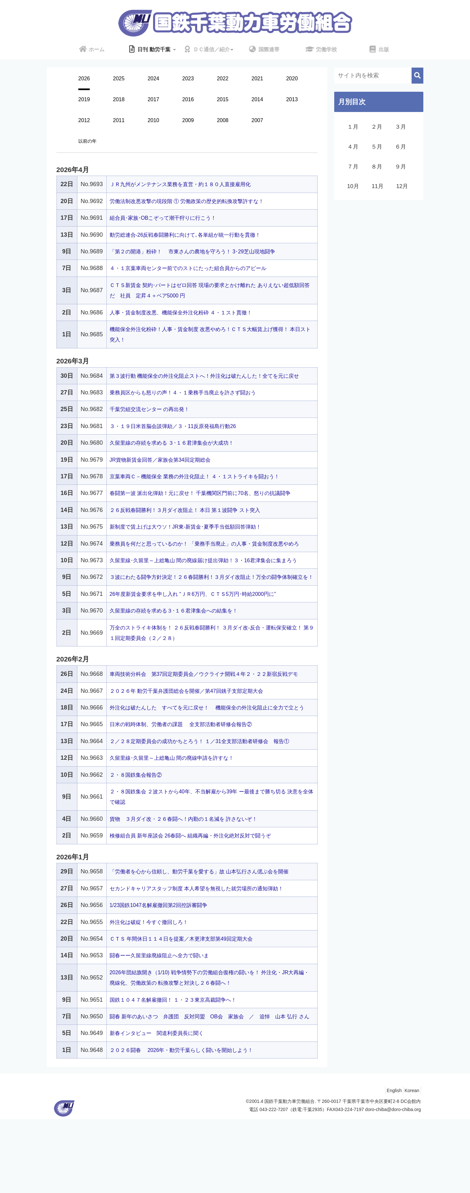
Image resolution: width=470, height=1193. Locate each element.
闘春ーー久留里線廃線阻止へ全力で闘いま (165, 1019)
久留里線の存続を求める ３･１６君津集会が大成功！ (179, 453)
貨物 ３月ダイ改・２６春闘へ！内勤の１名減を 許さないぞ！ (193, 882)
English (388, 1164)
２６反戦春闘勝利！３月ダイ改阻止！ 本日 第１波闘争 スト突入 (194, 520)
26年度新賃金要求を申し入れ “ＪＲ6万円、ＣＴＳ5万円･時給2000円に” (203, 636)
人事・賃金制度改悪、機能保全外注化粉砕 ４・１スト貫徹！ (190, 312)
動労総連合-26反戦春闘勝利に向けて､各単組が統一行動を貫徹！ (195, 234)
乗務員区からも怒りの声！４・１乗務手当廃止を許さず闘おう (192, 403)
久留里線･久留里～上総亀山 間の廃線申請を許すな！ (179, 821)
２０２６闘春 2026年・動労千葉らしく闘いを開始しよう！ (190, 1124)
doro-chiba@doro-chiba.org (393, 1183)
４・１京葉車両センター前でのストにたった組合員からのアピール (198, 268)
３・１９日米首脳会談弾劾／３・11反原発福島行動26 (181, 436)
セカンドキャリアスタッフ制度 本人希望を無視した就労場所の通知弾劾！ (207, 951)
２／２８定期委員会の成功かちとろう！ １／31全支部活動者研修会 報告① (211, 804)
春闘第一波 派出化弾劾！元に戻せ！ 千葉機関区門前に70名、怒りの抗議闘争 (211, 504)
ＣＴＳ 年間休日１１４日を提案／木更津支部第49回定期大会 (190, 1002)
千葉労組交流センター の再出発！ (154, 420)
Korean (409, 1164)
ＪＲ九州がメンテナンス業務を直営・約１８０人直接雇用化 (189, 184)
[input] (378, 76)
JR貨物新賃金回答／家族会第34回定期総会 (166, 470)
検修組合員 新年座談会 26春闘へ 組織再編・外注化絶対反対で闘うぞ (200, 899)
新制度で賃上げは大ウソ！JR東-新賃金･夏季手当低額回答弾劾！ (195, 537)
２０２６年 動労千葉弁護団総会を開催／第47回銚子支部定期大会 (196, 743)
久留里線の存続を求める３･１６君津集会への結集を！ (182, 653)
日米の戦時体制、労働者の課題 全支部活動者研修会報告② (190, 788)
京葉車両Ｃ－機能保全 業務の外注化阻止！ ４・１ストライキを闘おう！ (205, 487)
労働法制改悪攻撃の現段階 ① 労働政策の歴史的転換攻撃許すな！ (196, 201)
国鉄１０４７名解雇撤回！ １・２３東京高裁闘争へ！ (181, 1063)
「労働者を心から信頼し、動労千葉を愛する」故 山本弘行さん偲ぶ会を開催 (210, 935)
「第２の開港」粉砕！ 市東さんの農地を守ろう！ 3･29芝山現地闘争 (203, 251)
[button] (417, 76)
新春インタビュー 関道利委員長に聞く (162, 1107)
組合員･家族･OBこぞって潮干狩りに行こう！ (170, 218)
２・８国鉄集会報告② (139, 838)
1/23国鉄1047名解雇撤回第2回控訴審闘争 (165, 968)
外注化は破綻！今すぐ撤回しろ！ (154, 985)
